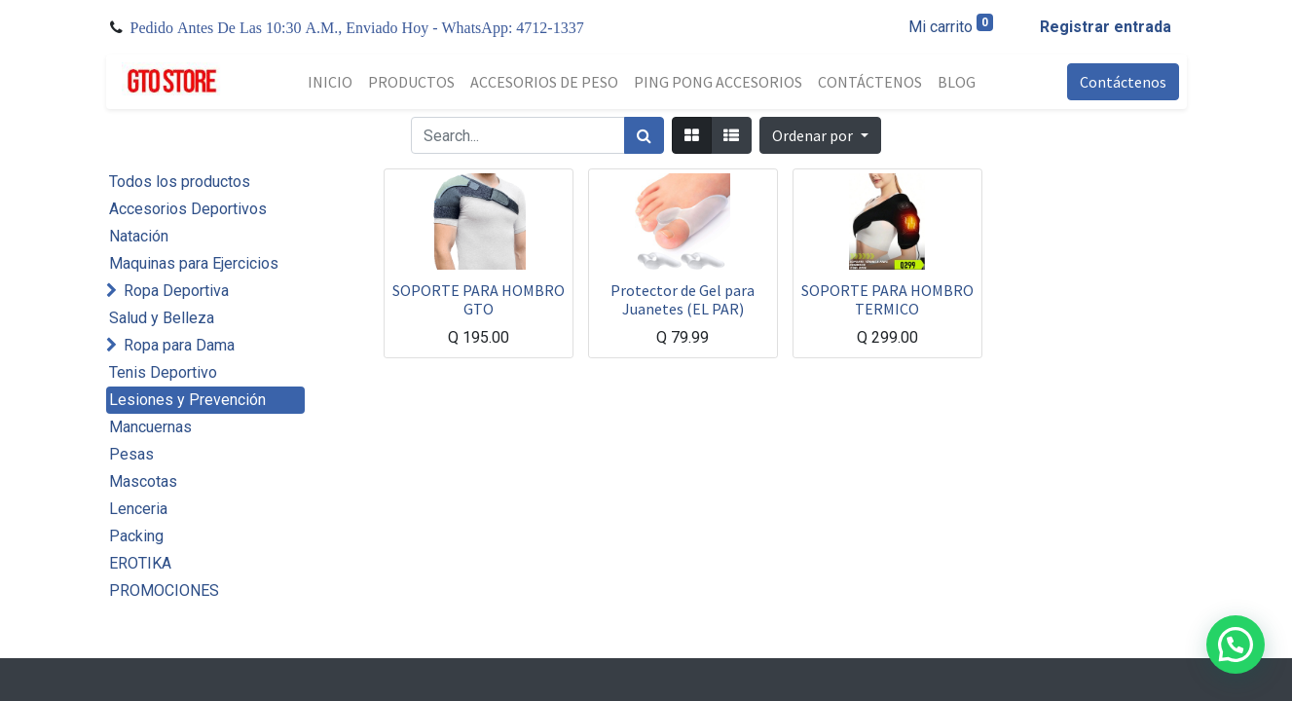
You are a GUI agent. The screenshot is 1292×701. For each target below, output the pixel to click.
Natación (138, 236)
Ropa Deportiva (176, 290)
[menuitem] (330, 81)
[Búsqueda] (644, 135)
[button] (819, 135)
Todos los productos (179, 181)
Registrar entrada (1105, 27)
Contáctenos (1123, 82)
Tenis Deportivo (163, 372)
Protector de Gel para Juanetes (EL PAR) (682, 299)
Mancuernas (150, 427)
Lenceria (138, 508)
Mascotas (143, 481)
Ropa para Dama (179, 345)
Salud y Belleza (161, 318)
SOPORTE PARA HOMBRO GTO (478, 299)
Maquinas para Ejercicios (193, 263)
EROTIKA (140, 563)
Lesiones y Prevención (187, 399)
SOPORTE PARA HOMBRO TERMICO (887, 299)
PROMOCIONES (164, 590)
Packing (136, 536)
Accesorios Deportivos (188, 209)
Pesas (131, 454)
